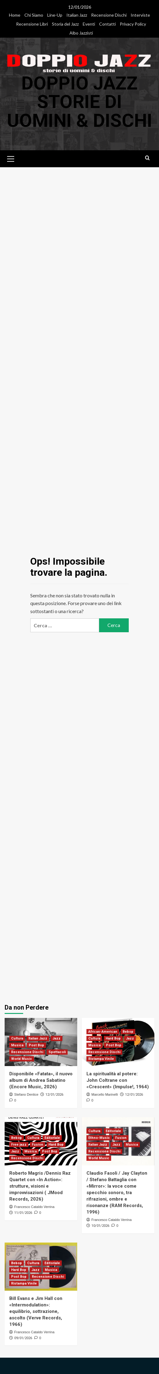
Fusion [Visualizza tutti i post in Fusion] (37, 1144)
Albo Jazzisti (81, 32)
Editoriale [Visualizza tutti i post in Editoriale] (52, 1137)
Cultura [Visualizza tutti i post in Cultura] (17, 1038)
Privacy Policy (133, 24)
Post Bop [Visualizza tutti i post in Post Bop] (36, 1045)
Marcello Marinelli (104, 1094)
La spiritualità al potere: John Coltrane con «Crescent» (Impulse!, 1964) (117, 1079)
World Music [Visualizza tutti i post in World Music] (21, 1058)
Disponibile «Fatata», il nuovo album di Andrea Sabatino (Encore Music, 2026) (41, 1079)
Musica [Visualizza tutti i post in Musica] (17, 1045)
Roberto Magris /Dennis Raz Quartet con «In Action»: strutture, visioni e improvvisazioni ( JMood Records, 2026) (40, 1185)
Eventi (89, 24)
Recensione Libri (32, 24)
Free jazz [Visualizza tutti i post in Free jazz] (19, 1144)
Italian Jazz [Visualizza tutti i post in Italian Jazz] (37, 1038)
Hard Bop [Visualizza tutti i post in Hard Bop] (113, 1038)
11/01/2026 (23, 1212)
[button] (11, 157)
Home (14, 15)
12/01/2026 (54, 1094)
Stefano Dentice (26, 1094)
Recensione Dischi (109, 15)
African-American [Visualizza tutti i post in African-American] (102, 1031)
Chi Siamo (33, 15)
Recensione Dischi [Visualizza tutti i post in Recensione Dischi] (27, 1051)
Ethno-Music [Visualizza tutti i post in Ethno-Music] (99, 1137)
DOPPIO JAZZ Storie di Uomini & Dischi (79, 101)
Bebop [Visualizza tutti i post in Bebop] (128, 1031)
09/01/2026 (23, 1337)
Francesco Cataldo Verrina (34, 1206)
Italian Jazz (76, 15)
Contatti (107, 24)
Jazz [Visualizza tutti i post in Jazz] (56, 1038)
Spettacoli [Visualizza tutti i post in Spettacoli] (57, 1051)
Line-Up (54, 15)
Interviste (140, 15)
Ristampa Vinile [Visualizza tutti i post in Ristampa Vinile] (101, 1058)
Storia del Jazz (65, 24)
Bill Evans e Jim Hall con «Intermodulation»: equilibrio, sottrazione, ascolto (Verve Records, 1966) (35, 1310)
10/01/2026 (100, 1225)
